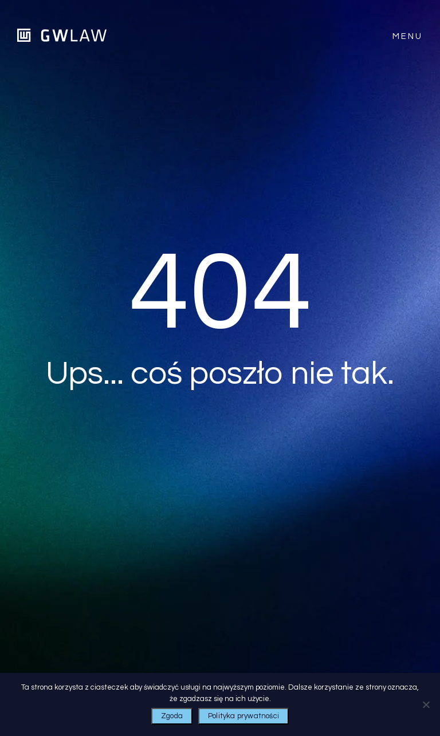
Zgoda (172, 716)
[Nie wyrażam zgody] (425, 704)
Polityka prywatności (243, 716)
